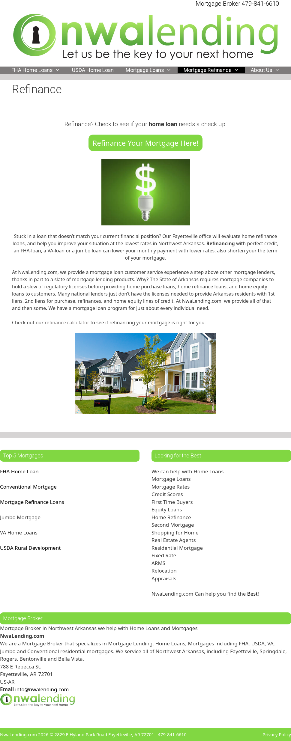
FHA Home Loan (19, 471)
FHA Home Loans (38, 70)
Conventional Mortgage (28, 486)
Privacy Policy (276, 734)
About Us (268, 70)
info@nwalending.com (42, 689)
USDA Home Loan (93, 70)
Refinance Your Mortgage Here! (145, 143)
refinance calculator (67, 322)
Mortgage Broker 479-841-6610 (237, 3)
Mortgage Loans (151, 70)
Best (252, 593)
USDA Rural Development (30, 547)
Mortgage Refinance (214, 70)
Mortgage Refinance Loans (32, 501)
